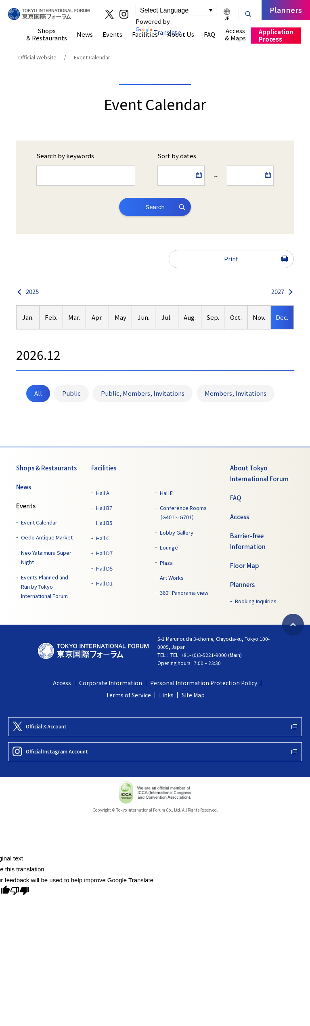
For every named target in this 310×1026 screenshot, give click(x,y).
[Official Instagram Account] (155, 751)
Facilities (103, 468)
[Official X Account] (155, 726)
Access (239, 516)
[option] (28, 317)
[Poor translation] (19, 890)
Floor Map (244, 565)
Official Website (37, 57)
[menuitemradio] (38, 393)
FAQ (235, 497)
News (23, 487)
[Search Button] (248, 13)
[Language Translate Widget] (176, 10)
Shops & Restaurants (46, 468)
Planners (242, 584)
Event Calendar (92, 57)
